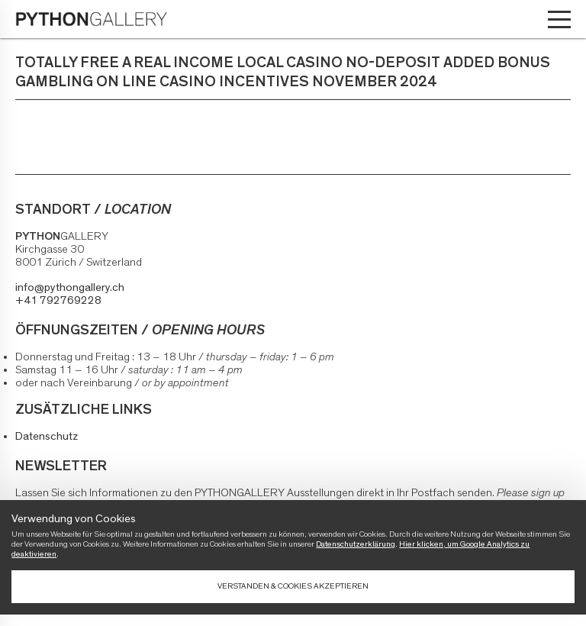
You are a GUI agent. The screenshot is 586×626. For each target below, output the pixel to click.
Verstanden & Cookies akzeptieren (293, 586)
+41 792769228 (58, 300)
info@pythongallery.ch (69, 287)
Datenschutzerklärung (355, 544)
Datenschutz (46, 436)
